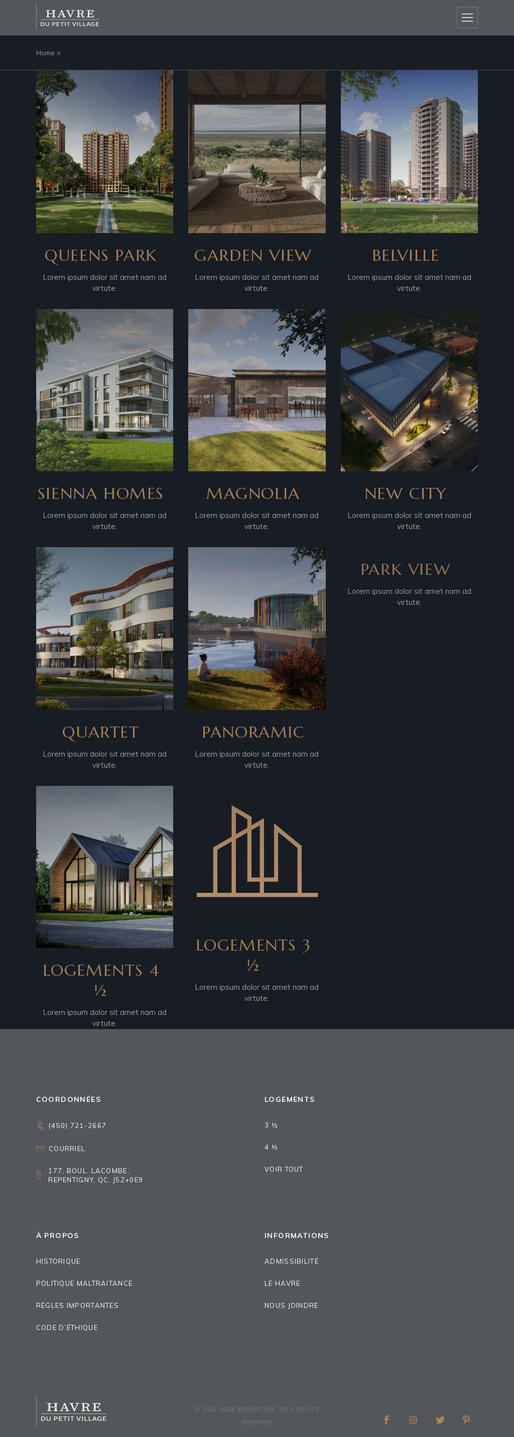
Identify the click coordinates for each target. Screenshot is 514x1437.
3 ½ (271, 1125)
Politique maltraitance (84, 1283)
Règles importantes (77, 1305)
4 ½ (271, 1147)
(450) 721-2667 (77, 1125)
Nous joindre (292, 1305)
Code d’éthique (67, 1327)
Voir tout (284, 1169)
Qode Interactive (246, 1409)
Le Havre (282, 1283)
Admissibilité (292, 1261)
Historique (58, 1261)
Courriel (67, 1149)
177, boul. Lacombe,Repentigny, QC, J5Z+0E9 (95, 1175)
